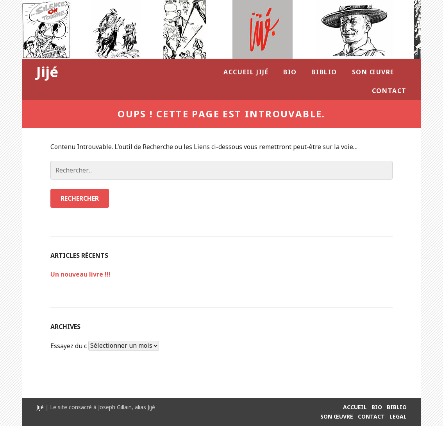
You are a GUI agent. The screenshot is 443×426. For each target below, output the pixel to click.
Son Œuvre (373, 72)
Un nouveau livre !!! (80, 274)
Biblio (324, 72)
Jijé (47, 71)
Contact (389, 90)
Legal (398, 416)
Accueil (355, 407)
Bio (290, 72)
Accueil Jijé (245, 72)
